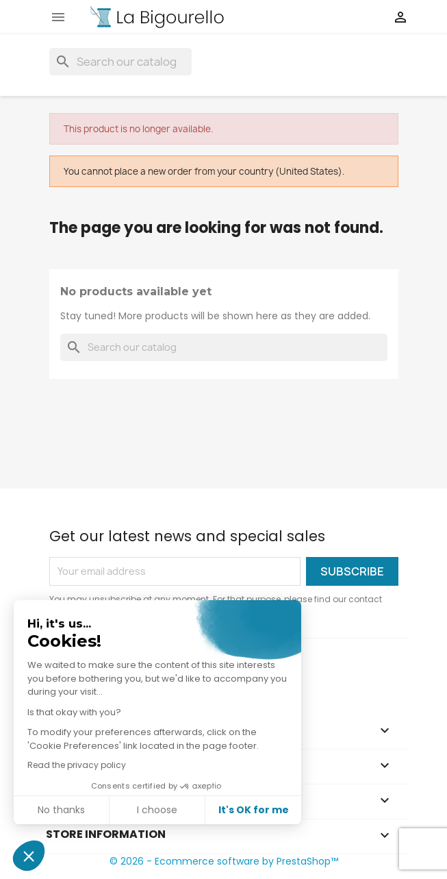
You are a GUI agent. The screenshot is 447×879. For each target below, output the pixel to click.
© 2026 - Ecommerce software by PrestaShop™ (224, 861)
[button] (28, 855)
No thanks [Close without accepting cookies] (61, 810)
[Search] (120, 61)
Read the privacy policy (76, 765)
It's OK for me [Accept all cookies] (253, 810)
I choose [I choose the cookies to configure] (157, 810)
